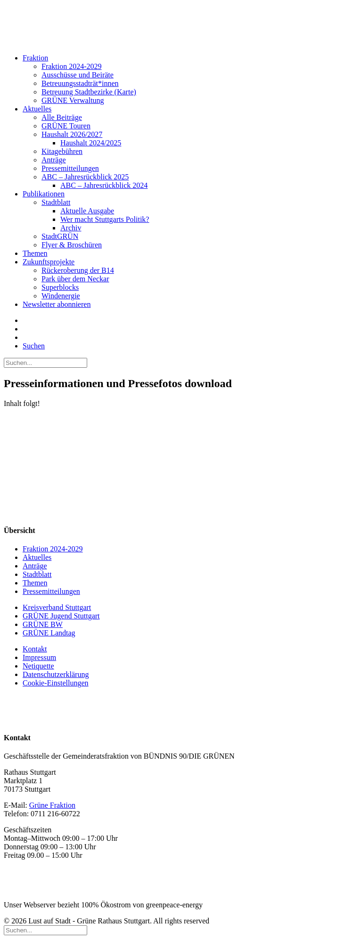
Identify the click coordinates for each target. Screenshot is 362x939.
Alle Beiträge (61, 117)
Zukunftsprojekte (48, 262)
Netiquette (38, 666)
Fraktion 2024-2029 (71, 66)
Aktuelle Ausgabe (87, 211)
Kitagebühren (61, 151)
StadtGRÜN (59, 236)
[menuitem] (184, 79)
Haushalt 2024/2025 (90, 143)
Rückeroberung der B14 (77, 270)
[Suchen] (45, 362)
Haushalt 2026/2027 (71, 134)
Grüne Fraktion (52, 805)
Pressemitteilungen (70, 168)
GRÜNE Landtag (49, 633)
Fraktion (35, 58)
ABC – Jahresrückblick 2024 (104, 185)
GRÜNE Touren (65, 126)
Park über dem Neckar (75, 279)
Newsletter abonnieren (56, 304)
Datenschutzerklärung (56, 674)
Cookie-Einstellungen (56, 683)
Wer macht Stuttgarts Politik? (104, 219)
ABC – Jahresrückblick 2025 (85, 177)
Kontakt (35, 649)
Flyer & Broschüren (71, 245)
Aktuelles (37, 109)
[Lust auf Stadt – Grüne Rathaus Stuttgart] (181, 25)
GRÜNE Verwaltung (72, 100)
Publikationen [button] (44, 194)
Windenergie (60, 296)
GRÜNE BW (43, 624)
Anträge (53, 160)
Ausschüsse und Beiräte (77, 75)
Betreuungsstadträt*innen (80, 83)
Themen (35, 253)
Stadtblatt (55, 202)
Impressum (39, 657)
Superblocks (60, 287)
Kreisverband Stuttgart (57, 607)
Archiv (70, 228)
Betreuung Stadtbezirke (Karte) (88, 92)
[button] (34, 346)
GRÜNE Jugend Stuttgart (61, 616)
